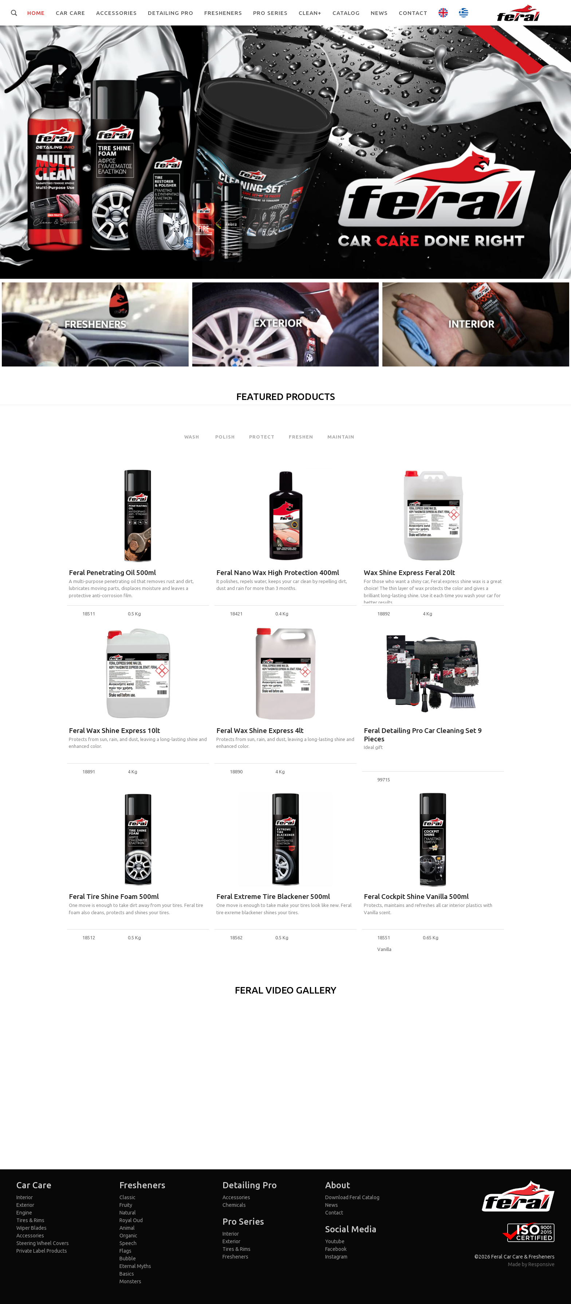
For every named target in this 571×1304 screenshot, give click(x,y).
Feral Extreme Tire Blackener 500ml (273, 896)
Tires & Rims (30, 1220)
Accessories (30, 1235)
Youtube (334, 1241)
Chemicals (234, 1205)
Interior (24, 1197)
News (331, 1205)
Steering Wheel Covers (42, 1243)
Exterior (25, 1205)
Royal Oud (131, 1220)
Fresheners (235, 1257)
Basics (126, 1274)
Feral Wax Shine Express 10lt (114, 730)
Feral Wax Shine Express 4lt (260, 730)
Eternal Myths (135, 1266)
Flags (125, 1251)
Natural (127, 1213)
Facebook (336, 1249)
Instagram (336, 1257)
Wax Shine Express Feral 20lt (409, 572)
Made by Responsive (531, 1264)
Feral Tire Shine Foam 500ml (114, 896)
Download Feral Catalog (352, 1197)
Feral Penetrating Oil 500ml (112, 572)
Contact (334, 1213)
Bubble (127, 1258)
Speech (128, 1243)
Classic (127, 1197)
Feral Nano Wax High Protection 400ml (277, 572)
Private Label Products (41, 1251)
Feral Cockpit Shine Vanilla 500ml (416, 896)
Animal (127, 1228)
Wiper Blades (31, 1228)
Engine (24, 1213)
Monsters (130, 1281)
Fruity (125, 1205)
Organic (128, 1235)
